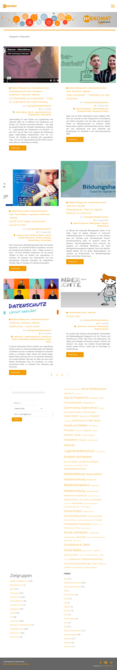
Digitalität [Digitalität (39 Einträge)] (94, 416)
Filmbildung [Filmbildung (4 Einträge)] (78, 430)
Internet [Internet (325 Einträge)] (69, 445)
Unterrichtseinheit (70, 635)
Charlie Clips (73, 316)
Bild (65, 591)
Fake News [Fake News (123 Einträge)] (93, 420)
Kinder (12, 613)
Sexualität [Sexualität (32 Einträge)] (80, 537)
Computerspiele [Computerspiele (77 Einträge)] (72, 402)
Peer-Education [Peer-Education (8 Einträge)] (88, 511)
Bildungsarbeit (94, 223)
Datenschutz (82, 326)
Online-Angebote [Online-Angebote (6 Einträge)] (85, 507)
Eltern (29, 91)
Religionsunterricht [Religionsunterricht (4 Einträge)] (86, 528)
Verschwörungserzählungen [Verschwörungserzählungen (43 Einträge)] (77, 563)
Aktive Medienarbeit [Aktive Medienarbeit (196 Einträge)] (93, 389)
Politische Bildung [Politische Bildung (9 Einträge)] (70, 520)
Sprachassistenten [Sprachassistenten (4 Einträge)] (87, 550)
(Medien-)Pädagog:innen (20, 88)
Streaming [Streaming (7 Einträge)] (96, 551)
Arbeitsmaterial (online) (40, 88)
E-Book (66, 599)
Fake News (92, 326)
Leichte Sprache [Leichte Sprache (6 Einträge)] (69, 465)
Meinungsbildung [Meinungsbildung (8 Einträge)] (84, 500)
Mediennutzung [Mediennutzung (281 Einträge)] (74, 491)
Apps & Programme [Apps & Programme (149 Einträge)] (76, 397)
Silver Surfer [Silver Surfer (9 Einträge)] (68, 540)
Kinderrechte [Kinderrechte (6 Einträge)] (102, 451)
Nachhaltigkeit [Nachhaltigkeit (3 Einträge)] (67, 503)
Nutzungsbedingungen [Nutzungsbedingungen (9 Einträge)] (71, 507)
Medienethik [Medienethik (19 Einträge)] (91, 480)
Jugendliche (33, 214)
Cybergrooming (22, 235)
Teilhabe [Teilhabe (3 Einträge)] (82, 555)
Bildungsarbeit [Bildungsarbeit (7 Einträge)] (93, 398)
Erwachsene (37, 91)
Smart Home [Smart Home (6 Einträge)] (77, 540)
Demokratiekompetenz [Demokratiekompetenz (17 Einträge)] (73, 412)
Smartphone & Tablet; (100, 111)
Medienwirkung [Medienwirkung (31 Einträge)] (71, 499)
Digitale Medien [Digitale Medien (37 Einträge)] (71, 416)
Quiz (65, 623)
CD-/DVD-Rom (69, 595)
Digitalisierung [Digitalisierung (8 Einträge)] (84, 416)
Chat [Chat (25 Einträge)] (101, 398)
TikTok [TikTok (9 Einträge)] (101, 555)
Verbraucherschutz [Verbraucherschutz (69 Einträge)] (92, 559)
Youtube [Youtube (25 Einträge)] (67, 567)
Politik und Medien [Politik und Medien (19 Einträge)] (95, 516)
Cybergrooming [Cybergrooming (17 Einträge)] (88, 403)
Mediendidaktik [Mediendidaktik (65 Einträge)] (94, 474)
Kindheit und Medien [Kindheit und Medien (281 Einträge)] (78, 457)
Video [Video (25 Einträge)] (94, 563)
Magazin (67, 607)
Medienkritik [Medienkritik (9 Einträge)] (95, 485)
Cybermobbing (21, 112)
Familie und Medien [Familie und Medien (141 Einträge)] (76, 425)
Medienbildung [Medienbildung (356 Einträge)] (74, 474)
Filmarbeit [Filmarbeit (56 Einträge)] (69, 430)
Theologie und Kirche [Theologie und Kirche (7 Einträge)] (91, 555)
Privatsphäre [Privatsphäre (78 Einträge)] (71, 524)
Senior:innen (14, 637)
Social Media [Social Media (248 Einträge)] (72, 550)
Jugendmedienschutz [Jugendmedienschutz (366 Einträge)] (79, 451)
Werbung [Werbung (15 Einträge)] (101, 564)
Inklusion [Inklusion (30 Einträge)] (83, 440)
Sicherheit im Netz (84, 111)
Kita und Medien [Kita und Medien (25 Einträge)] (71, 462)
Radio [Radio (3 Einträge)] (101, 524)
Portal (66, 615)
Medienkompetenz (101, 329)
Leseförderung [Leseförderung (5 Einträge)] (79, 465)
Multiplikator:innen (17, 629)
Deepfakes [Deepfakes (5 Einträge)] (102, 408)
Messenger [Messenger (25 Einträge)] (96, 499)
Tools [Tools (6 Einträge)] (65, 559)
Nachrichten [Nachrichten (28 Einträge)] (77, 503)
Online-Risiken (46, 115)
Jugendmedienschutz (43, 112)
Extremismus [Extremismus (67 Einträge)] (79, 420)
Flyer (66, 603)
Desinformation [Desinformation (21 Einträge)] (89, 412)
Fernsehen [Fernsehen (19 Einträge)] (93, 426)
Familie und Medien (36, 235)
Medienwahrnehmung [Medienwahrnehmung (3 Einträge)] (93, 496)
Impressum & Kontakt (9, 664)
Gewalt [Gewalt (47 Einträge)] (77, 435)
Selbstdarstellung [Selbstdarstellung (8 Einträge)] (69, 537)
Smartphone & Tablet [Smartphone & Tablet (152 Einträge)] (77, 544)
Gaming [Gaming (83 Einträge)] (68, 434)
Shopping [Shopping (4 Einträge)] (89, 537)
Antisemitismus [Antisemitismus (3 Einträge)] (79, 393)
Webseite (67, 643)
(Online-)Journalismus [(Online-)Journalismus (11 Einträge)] (72, 389)
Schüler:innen (44, 214)
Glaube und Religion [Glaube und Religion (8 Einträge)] (88, 435)
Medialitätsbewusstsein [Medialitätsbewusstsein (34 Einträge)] (75, 469)
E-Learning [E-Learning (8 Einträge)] (67, 421)
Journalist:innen (16, 605)
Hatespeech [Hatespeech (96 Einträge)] (71, 439)
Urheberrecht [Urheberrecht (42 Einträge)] (74, 559)
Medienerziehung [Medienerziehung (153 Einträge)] (74, 479)
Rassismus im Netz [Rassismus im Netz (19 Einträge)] (72, 528)
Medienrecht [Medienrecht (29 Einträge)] (69, 495)
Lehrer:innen (26, 95)
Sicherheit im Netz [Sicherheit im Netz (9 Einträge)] (99, 537)
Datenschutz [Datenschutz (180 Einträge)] (89, 407)
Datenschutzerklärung (22, 664)
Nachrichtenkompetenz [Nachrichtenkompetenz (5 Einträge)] (91, 503)
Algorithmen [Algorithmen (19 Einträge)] (69, 393)
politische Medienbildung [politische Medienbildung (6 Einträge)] (84, 520)
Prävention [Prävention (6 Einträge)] (95, 524)
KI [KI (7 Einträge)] (96, 451)
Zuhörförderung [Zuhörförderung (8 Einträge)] (77, 567)
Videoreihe (36, 95)
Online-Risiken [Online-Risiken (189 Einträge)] (73, 511)
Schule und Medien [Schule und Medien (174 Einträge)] (76, 532)
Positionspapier (69, 619)
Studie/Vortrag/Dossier (72, 631)
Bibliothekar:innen (16, 585)
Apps (66, 579)
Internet (31, 112)
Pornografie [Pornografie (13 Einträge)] (97, 520)
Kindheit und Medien (43, 238)
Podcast (67, 611)
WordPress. (110, 666)
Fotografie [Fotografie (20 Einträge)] (87, 430)
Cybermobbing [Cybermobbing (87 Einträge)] (72, 407)
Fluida (104, 666)
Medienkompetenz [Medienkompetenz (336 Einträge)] (77, 485)
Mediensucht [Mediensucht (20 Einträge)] (81, 495)
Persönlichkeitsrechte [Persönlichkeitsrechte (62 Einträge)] (75, 516)
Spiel (66, 627)
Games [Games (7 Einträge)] (94, 431)
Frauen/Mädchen (21, 214)
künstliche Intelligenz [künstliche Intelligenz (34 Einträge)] (89, 462)
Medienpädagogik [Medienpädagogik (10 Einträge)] (92, 491)
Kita (11, 617)
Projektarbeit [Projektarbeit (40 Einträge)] (85, 524)
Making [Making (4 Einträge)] (86, 465)
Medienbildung (33, 115)
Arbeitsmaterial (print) (17, 91)
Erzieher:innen (14, 95)
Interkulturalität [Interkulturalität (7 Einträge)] (93, 440)
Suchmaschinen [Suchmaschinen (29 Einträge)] (71, 555)
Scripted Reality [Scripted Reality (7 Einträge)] (94, 533)
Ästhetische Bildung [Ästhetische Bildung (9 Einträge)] (90, 567)
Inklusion (104, 223)
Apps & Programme (83, 109)
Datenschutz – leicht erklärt (24, 326)
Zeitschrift (67, 647)
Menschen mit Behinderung (20, 625)
